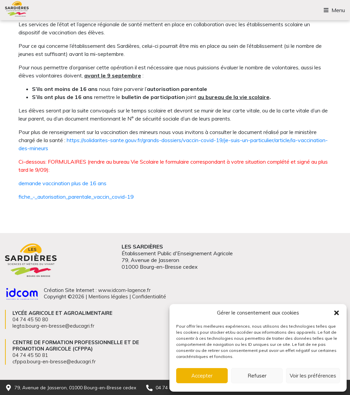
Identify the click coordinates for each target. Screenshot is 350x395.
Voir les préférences (313, 375)
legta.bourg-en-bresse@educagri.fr (53, 326)
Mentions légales (108, 296)
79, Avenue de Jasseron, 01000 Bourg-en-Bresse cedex (75, 388)
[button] (336, 312)
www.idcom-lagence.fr (124, 290)
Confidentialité (149, 296)
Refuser (257, 375)
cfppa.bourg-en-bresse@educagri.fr (54, 361)
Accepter (202, 375)
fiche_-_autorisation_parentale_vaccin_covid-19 (76, 196)
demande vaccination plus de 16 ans (62, 183)
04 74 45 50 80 (30, 319)
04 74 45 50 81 (30, 355)
